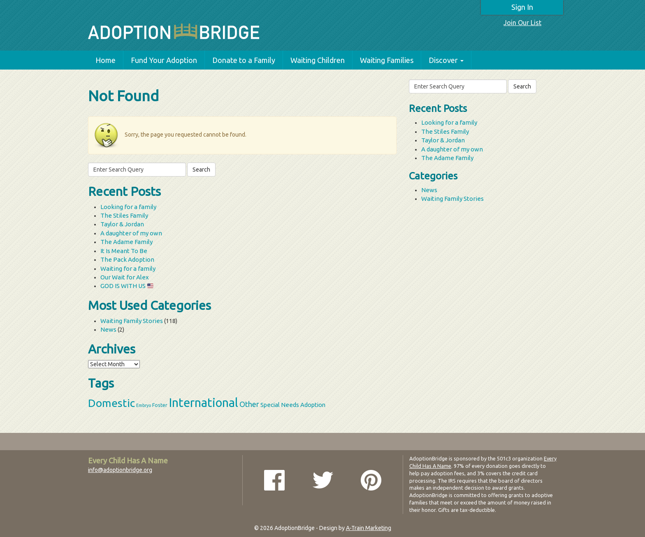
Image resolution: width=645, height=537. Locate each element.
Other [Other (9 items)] (249, 404)
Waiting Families (386, 60)
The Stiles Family (124, 215)
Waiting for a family (127, 268)
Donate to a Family (243, 60)
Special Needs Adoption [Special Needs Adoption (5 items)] (292, 404)
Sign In (522, 7)
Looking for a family (128, 206)
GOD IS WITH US (126, 285)
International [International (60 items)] (203, 402)
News (108, 329)
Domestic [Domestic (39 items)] (111, 403)
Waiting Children (317, 60)
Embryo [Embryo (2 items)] (143, 405)
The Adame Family (126, 241)
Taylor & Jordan (122, 224)
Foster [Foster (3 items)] (159, 405)
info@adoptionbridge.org (120, 470)
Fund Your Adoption (164, 60)
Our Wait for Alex (124, 277)
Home (105, 60)
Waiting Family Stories (131, 320)
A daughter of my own (131, 233)
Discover (446, 60)
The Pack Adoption (127, 259)
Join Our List (522, 22)
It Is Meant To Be (123, 250)
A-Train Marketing (368, 528)
